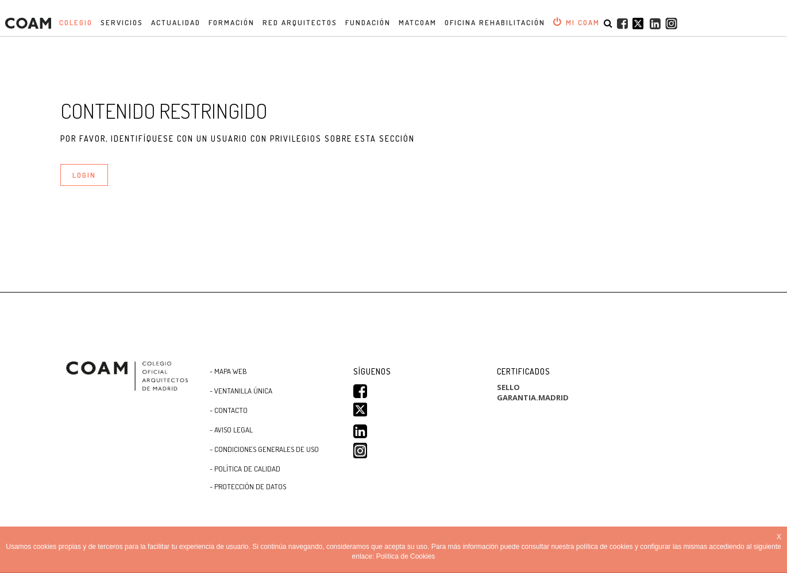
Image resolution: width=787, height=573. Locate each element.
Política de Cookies (405, 556)
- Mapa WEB (228, 371)
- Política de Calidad (245, 468)
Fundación (368, 22)
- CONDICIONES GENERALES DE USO (264, 449)
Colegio (75, 22)
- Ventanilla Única (241, 390)
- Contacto (229, 410)
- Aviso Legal (231, 429)
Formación (231, 22)
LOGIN (84, 175)
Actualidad (175, 22)
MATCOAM (418, 22)
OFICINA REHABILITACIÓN (495, 22)
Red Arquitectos (300, 22)
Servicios (122, 22)
